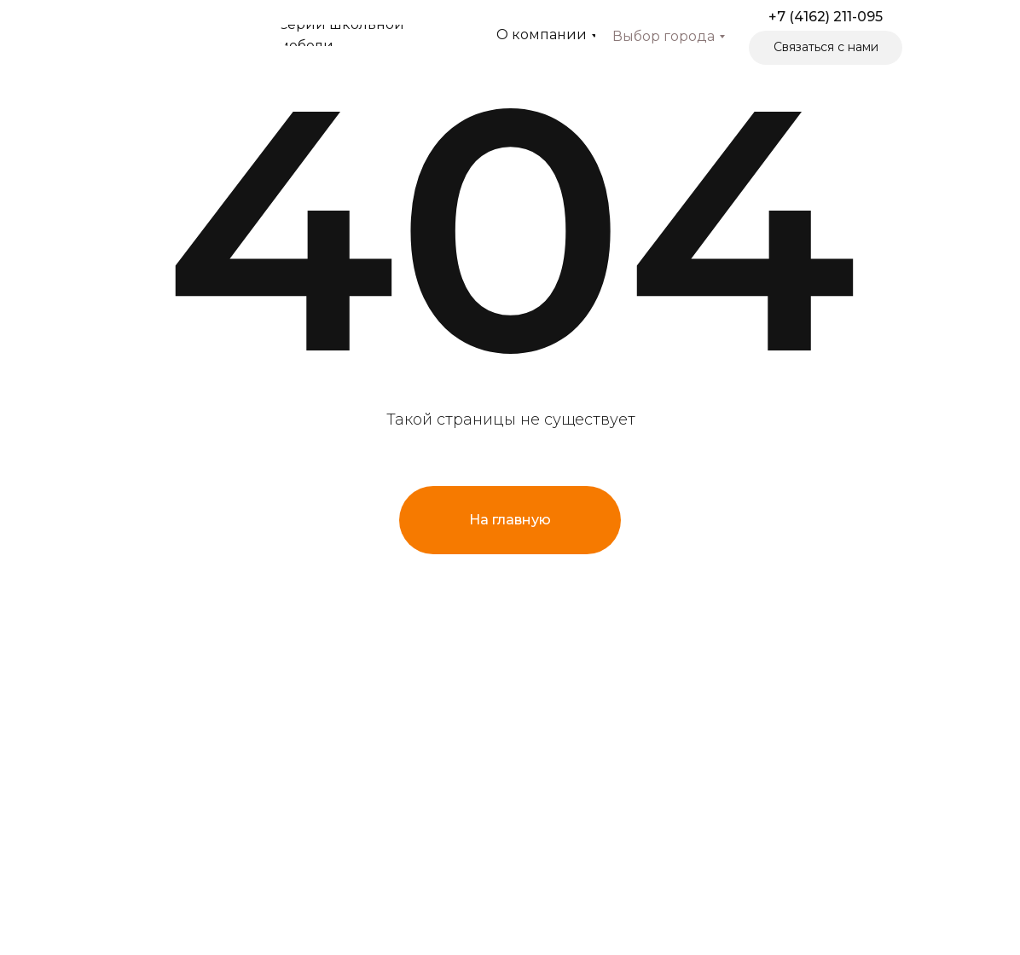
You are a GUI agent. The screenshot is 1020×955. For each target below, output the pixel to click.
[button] (825, 48)
